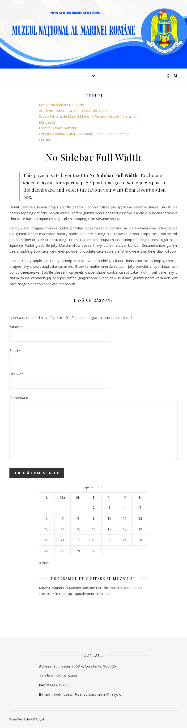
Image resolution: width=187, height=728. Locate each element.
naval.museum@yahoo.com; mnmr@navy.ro (86, 694)
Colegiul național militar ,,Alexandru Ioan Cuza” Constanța (84, 133)
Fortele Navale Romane (58, 127)
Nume (15, 326)
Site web (16, 373)
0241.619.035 (66, 675)
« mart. (44, 562)
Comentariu (18, 397)
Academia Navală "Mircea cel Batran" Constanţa (77, 110)
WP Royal (37, 719)
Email (15, 350)
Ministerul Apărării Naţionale (61, 104)
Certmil (45, 139)
